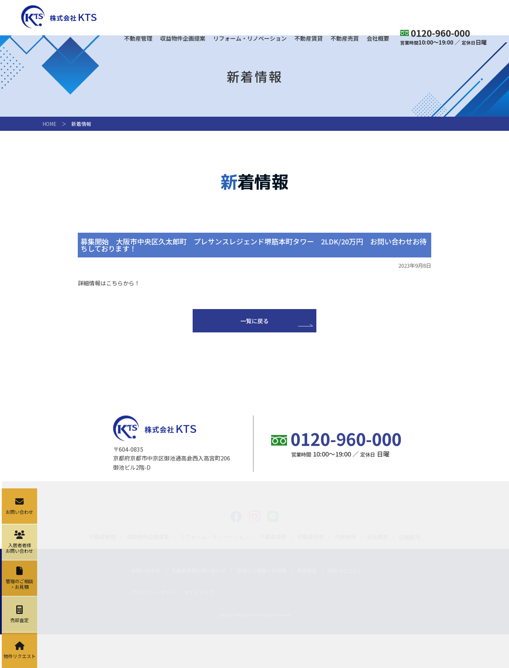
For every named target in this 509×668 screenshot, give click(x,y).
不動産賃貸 (308, 38)
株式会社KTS (58, 16)
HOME (49, 123)
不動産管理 (138, 38)
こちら (114, 283)
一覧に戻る (254, 320)
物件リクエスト (345, 604)
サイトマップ (198, 625)
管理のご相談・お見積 (261, 604)
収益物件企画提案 (182, 38)
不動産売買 (344, 38)
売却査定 (307, 604)
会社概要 (378, 38)
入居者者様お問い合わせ (198, 604)
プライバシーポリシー (155, 625)
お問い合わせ (145, 604)
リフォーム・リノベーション (250, 38)
